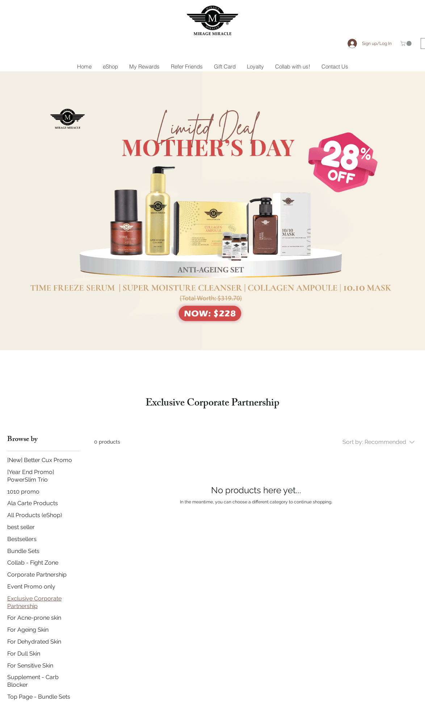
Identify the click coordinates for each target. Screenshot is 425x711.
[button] (406, 43)
